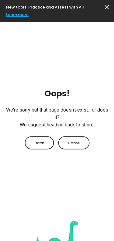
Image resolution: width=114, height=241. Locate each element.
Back (39, 143)
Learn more (17, 15)
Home (74, 143)
